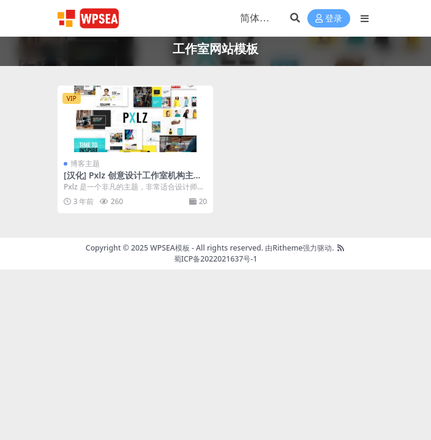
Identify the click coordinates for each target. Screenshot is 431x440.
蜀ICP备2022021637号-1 (216, 259)
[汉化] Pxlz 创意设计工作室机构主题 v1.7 (133, 180)
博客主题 (85, 163)
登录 (328, 18)
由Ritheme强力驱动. (299, 248)
